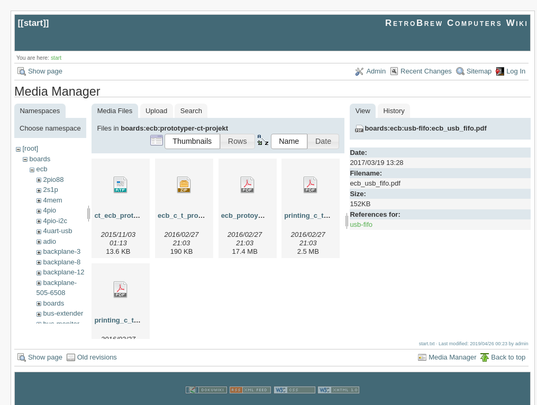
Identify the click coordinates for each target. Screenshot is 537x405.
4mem (52, 200)
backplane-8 (61, 262)
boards (39, 159)
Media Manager (452, 347)
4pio (49, 210)
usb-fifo (361, 224)
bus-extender (63, 313)
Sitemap (479, 71)
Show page (45, 71)
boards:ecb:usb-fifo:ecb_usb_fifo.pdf (425, 128)
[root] (30, 148)
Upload (156, 111)
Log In (515, 71)
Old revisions (97, 347)
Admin (376, 71)
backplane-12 (63, 272)
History (393, 111)
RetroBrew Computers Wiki (457, 23)
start (33, 23)
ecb (41, 169)
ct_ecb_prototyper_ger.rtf (136, 215)
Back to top (508, 347)
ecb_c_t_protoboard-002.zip (203, 215)
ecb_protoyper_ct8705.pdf (264, 215)
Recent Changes (426, 71)
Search (191, 111)
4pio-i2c (55, 221)
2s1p (50, 190)
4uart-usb (57, 231)
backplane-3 (61, 251)
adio (49, 241)
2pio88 (53, 179)
